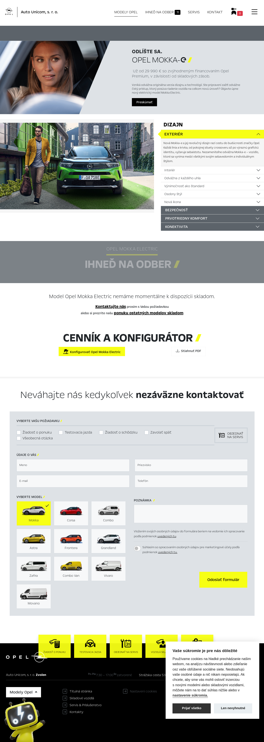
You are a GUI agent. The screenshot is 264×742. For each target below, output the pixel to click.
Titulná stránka (81, 691)
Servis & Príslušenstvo (86, 705)
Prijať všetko (191, 708)
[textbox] (73, 465)
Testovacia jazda (78, 432)
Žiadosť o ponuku (37, 432)
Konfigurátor (150, 32)
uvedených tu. (167, 552)
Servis (194, 12)
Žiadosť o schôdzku (121, 432)
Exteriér (173, 134)
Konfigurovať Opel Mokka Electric (92, 351)
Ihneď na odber (163, 12)
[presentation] (166, 579)
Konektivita (176, 226)
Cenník (174, 32)
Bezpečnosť (176, 210)
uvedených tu (166, 536)
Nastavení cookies (143, 691)
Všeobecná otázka (38, 438)
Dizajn (173, 124)
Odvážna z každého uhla (182, 178)
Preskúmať (144, 102)
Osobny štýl (173, 194)
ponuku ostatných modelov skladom (148, 313)
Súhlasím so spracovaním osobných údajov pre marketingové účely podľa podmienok (191, 549)
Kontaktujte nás (110, 306)
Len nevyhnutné (233, 708)
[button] (223, 580)
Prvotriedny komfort (186, 218)
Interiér (169, 170)
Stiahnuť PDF (188, 351)
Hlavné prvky (81, 32)
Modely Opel (126, 12)
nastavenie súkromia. (190, 695)
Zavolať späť (160, 432)
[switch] (137, 548)
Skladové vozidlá (82, 698)
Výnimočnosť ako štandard (184, 186)
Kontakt (215, 12)
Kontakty (76, 712)
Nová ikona (172, 202)
